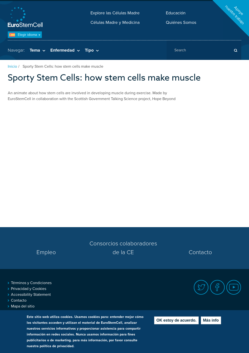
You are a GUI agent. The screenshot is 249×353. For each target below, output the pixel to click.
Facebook (217, 287)
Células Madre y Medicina (115, 22)
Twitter (201, 287)
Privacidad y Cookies (28, 288)
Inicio (12, 66)
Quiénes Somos (181, 22)
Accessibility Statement (31, 294)
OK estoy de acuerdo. (176, 320)
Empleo (46, 252)
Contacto (200, 252)
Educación (176, 13)
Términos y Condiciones (31, 282)
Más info (211, 320)
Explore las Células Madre (115, 13)
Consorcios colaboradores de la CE (123, 248)
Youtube (233, 287)
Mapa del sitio (23, 306)
